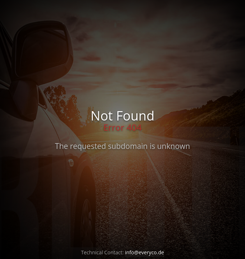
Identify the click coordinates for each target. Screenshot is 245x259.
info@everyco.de (144, 252)
